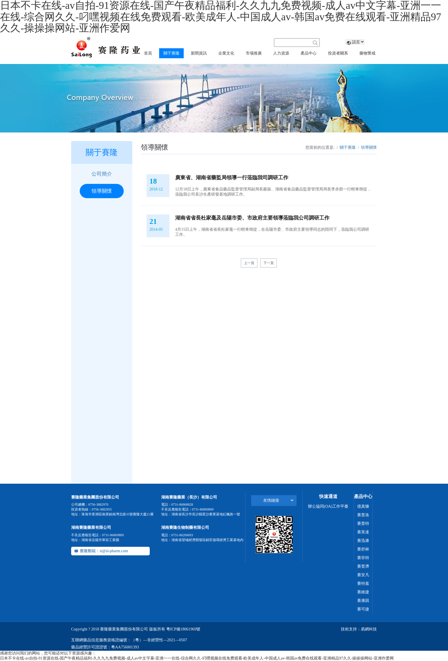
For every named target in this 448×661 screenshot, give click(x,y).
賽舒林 (363, 549)
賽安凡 (363, 575)
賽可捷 (363, 609)
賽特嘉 (363, 583)
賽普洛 (363, 515)
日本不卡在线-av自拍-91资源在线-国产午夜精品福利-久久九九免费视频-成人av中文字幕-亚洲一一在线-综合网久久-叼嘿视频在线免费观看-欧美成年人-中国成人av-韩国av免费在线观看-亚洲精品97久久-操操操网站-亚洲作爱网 (197, 658)
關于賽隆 (348, 147)
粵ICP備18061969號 (183, 629)
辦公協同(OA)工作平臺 (328, 506)
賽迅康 (363, 541)
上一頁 (249, 263)
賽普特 (363, 523)
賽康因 (363, 600)
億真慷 (363, 506)
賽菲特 (363, 558)
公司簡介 (101, 174)
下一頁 (268, 263)
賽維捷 (363, 592)
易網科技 (369, 629)
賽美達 (363, 532)
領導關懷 (101, 191)
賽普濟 (363, 566)
